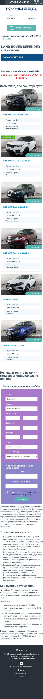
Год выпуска (10, 414)
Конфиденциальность (21, 673)
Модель (8, 404)
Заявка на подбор (21, 28)
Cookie (21, 677)
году (31, 71)
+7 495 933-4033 (19, 2)
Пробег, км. (10, 423)
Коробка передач (12, 452)
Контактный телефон (21, 481)
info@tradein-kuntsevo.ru (27, 658)
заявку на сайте (14, 639)
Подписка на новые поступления (21, 667)
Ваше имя (21, 472)
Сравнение (32, 18)
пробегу (37, 71)
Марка (8, 394)
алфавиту (24, 71)
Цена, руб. (9, 433)
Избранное (11, 18)
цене (17, 71)
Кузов (7, 442)
